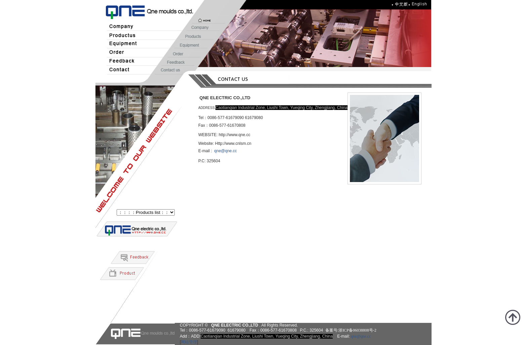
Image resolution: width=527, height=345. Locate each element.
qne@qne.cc (225, 151)
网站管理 (189, 342)
